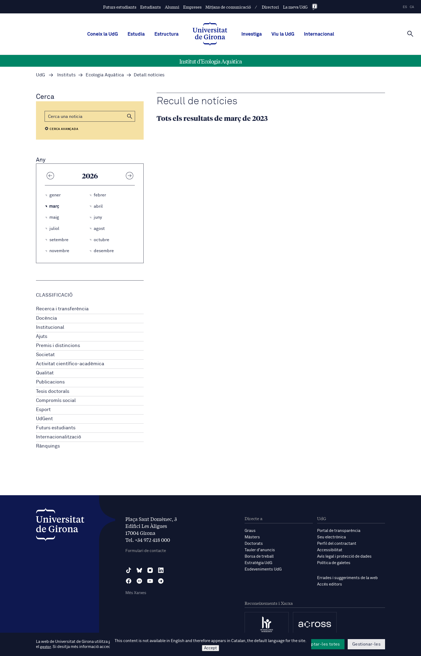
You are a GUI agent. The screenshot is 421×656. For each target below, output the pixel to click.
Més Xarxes (135, 593)
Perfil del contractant (336, 544)
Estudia (136, 34)
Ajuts (41, 336)
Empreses (192, 7)
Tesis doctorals (52, 391)
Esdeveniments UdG (263, 569)
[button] (129, 116)
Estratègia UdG (258, 563)
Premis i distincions (58, 345)
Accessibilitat (329, 550)
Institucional (50, 327)
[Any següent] (129, 175)
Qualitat (45, 373)
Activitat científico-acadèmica (70, 363)
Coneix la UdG (102, 34)
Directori (270, 7)
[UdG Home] (210, 34)
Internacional (319, 34)
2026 (90, 175)
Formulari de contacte (145, 551)
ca (412, 7)
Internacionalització (58, 437)
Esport (43, 409)
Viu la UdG (282, 34)
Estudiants (150, 7)
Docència (46, 318)
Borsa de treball (259, 556)
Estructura (166, 34)
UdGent (44, 418)
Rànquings (48, 446)
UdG (40, 75)
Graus (250, 531)
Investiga (251, 34)
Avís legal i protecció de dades (344, 556)
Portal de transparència (338, 531)
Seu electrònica (331, 537)
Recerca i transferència (62, 309)
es (405, 7)
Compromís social (56, 400)
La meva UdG (295, 7)
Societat (45, 354)
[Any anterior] (50, 175)
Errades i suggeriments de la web (347, 578)
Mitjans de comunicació (228, 7)
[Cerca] (410, 34)
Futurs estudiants (119, 7)
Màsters (252, 537)
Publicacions (50, 382)
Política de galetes (333, 563)
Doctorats (254, 544)
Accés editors (329, 584)
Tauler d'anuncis (260, 550)
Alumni (172, 7)
